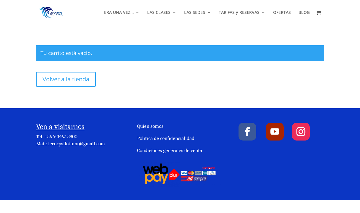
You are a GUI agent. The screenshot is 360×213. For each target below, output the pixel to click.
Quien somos (150, 126)
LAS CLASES (159, 12)
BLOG (304, 12)
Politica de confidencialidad (165, 138)
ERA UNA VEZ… (119, 12)
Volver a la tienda (66, 79)
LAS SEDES (194, 12)
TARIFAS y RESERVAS (239, 12)
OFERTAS (282, 12)
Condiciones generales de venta (169, 150)
